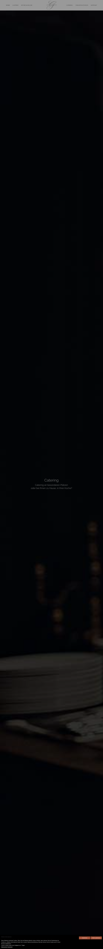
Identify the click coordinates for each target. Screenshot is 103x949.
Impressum (9, 947)
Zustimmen (84, 938)
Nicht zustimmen (96, 938)
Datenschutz (4, 947)
